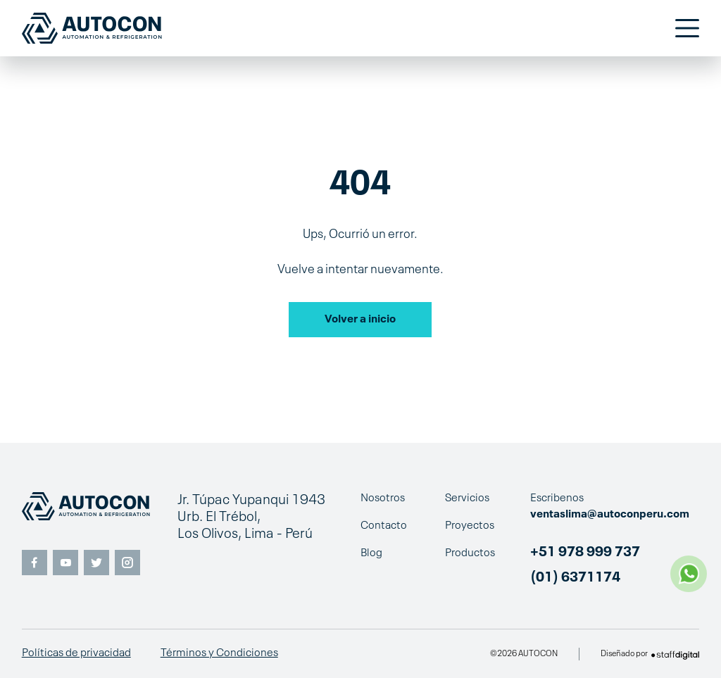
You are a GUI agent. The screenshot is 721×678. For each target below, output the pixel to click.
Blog (371, 553)
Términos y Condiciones (219, 653)
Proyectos (469, 526)
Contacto (383, 526)
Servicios (467, 498)
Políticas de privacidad (76, 653)
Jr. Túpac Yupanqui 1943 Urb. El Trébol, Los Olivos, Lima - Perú (251, 517)
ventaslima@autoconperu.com (609, 514)
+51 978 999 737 (585, 553)
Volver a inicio (360, 319)
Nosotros (382, 498)
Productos (470, 553)
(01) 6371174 (575, 578)
